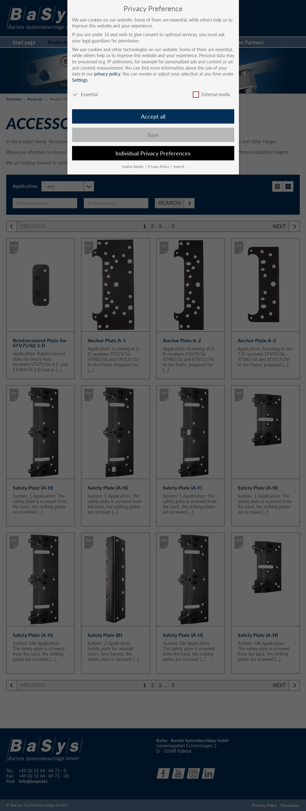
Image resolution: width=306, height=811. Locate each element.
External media (211, 94)
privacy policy (107, 73)
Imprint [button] (178, 167)
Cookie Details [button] (133, 167)
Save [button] (153, 135)
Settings (79, 80)
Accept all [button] (153, 116)
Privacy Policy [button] (159, 167)
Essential (85, 94)
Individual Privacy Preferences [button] (153, 153)
